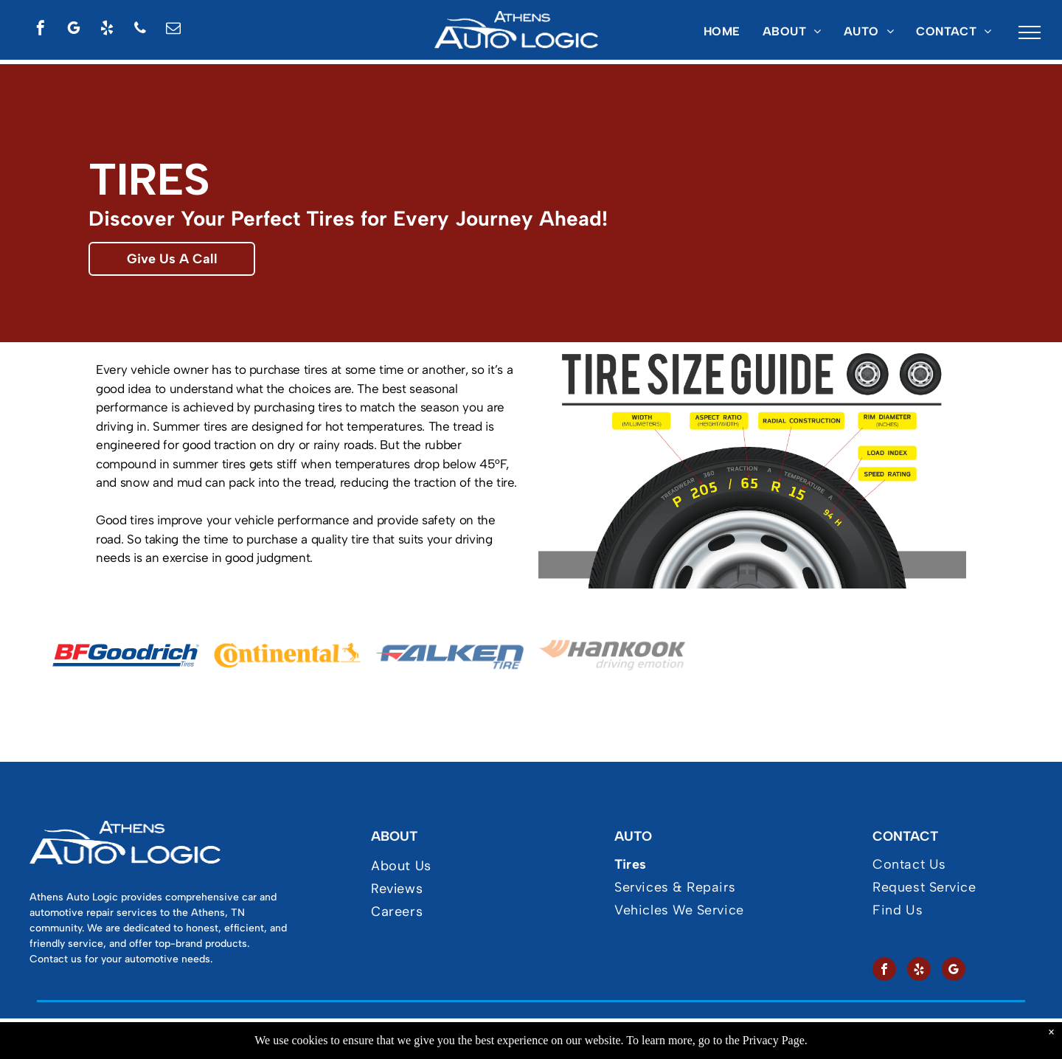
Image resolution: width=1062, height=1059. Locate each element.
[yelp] (107, 30)
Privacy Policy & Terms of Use (469, 1036)
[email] (173, 30)
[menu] (1029, 32)
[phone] (140, 30)
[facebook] (41, 30)
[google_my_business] (74, 30)
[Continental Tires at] (287, 655)
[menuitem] (722, 32)
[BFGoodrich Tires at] (125, 655)
